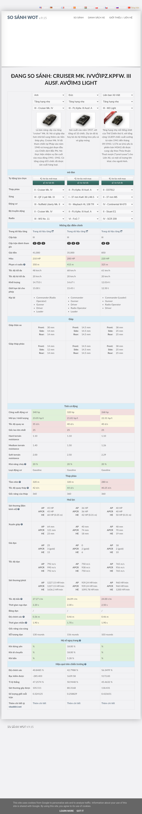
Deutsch (55, 8)
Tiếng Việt (133, 8)
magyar (88, 8)
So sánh (79, 17)
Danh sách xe (96, 17)
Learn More (66, 811)
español (77, 8)
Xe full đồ (48, 183)
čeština (109, 8)
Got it (80, 811)
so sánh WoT (27, 17)
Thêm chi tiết (39, 703)
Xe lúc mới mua (48, 178)
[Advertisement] (71, 44)
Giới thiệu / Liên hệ (120, 17)
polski (99, 8)
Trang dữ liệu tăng (43, 231)
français (66, 8)
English (43, 8)
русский (121, 8)
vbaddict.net (15, 706)
